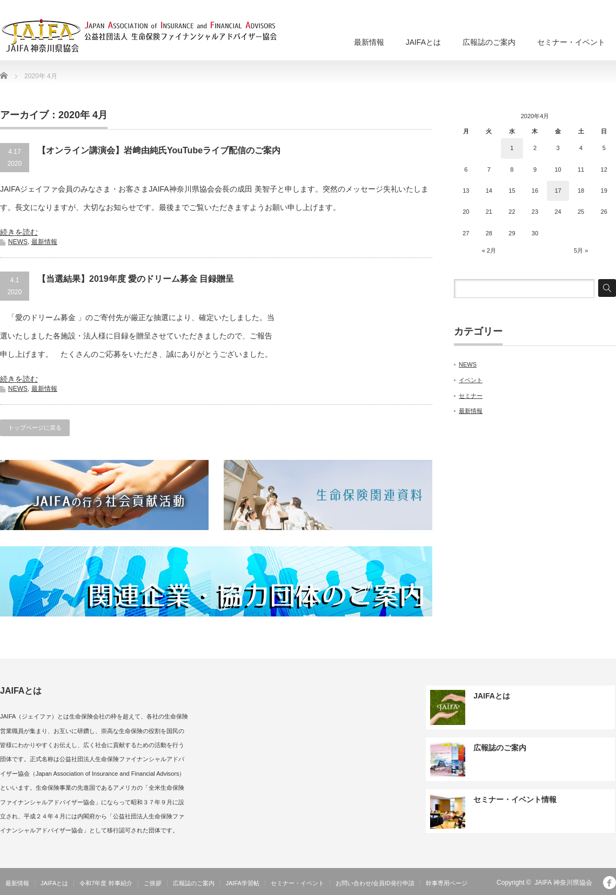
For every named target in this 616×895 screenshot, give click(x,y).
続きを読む (19, 232)
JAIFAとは (423, 42)
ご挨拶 (153, 883)
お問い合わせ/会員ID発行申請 (375, 883)
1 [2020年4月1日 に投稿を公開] (511, 148)
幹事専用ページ (446, 883)
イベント (471, 380)
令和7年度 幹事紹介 (105, 883)
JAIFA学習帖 (242, 883)
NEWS (18, 242)
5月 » (581, 250)
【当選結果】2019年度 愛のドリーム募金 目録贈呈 (135, 278)
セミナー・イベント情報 (515, 799)
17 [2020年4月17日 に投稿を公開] (557, 190)
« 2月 (489, 250)
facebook (609, 882)
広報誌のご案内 (489, 42)
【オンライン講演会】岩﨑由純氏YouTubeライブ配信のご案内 (158, 150)
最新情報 (369, 42)
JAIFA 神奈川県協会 (563, 882)
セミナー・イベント (571, 42)
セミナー (471, 395)
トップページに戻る (35, 427)
